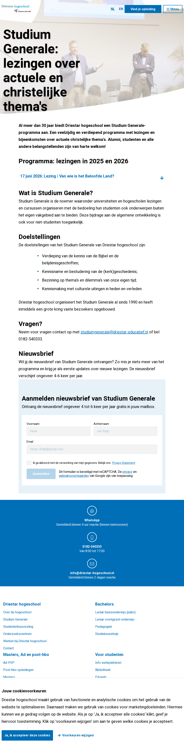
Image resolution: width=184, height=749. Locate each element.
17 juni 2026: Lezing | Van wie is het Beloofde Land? (67, 176)
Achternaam (101, 424)
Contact (8, 648)
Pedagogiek (103, 626)
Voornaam (33, 424)
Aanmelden (41, 473)
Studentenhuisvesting (18, 626)
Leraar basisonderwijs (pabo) (115, 612)
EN (121, 9)
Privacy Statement (123, 463)
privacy (127, 471)
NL (113, 9)
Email (30, 442)
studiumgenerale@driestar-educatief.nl (114, 332)
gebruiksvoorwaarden (74, 475)
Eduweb (100, 677)
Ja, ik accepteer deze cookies (27, 735)
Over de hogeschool (17, 612)
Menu (174, 9)
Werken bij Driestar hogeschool (25, 641)
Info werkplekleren (108, 662)
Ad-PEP (8, 662)
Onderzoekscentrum (17, 634)
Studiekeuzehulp (106, 634)
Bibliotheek (103, 670)
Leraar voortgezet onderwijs (114, 619)
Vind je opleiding (143, 9)
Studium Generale (15, 619)
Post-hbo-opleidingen (18, 670)
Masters (9, 677)
